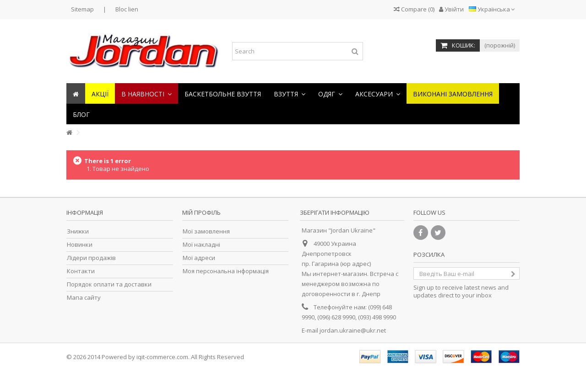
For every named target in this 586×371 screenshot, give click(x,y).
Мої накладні (201, 245)
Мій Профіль (201, 212)
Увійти (451, 9)
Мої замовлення (206, 231)
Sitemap (82, 9)
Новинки (79, 245)
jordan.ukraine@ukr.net (353, 330)
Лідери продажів (91, 258)
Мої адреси (199, 258)
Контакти (81, 271)
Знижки (78, 231)
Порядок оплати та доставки (109, 284)
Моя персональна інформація (226, 271)
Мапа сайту (84, 298)
